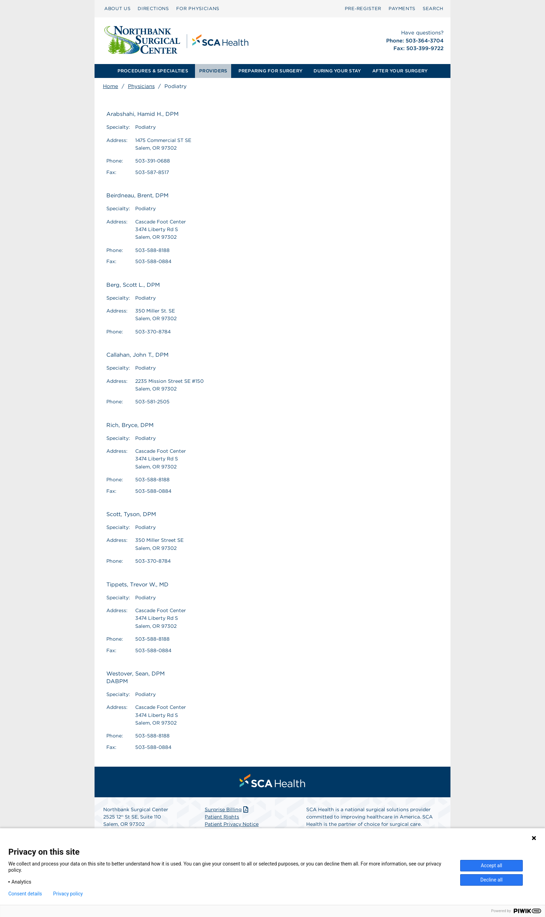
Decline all (491, 880)
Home (110, 86)
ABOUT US (117, 8)
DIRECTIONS (153, 8)
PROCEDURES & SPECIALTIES (152, 70)
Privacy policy (68, 893)
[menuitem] (117, 8)
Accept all (491, 865)
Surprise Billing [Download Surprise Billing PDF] (227, 809)
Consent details (25, 893)
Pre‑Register (363, 8)
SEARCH (433, 8)
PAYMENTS (402, 8)
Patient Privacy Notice (232, 824)
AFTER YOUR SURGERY (400, 70)
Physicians (141, 86)
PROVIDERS (213, 70)
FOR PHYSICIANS (197, 8)
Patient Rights (222, 817)
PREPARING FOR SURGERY (270, 70)
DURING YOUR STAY (337, 70)
